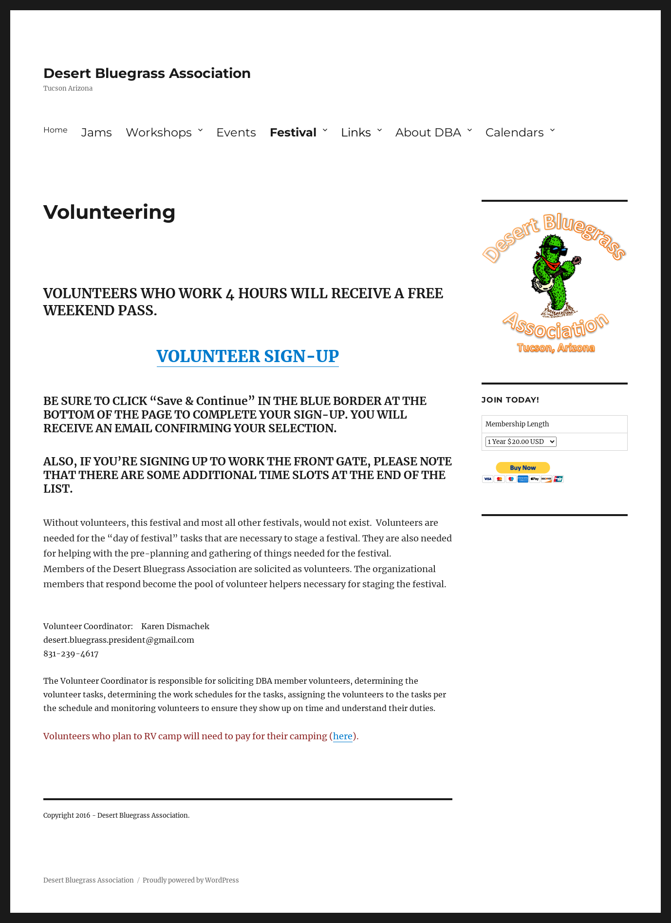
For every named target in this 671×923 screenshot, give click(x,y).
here (343, 736)
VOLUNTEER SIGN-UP (248, 356)
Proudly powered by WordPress (191, 880)
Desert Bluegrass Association (147, 73)
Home (55, 130)
